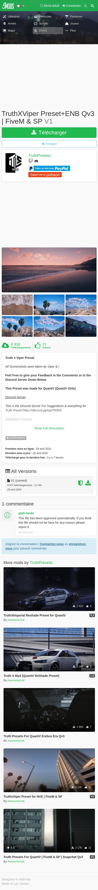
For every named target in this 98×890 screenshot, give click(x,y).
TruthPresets (39, 156)
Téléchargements (21, 347)
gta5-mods (26, 513)
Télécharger (49, 132)
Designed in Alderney (16, 879)
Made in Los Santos (15, 883)
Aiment (46, 347)
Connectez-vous (52, 544)
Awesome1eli (15, 619)
